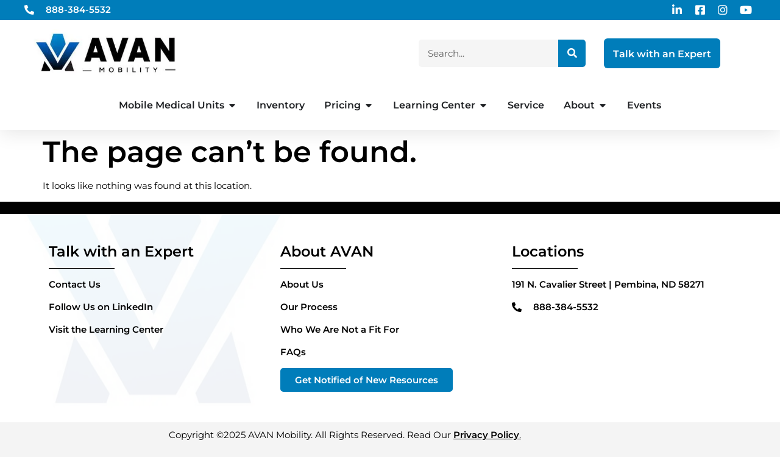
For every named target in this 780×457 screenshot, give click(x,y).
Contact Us (75, 284)
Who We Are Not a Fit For (339, 329)
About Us (302, 284)
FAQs (293, 352)
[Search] (572, 53)
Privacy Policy (486, 435)
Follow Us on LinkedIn (101, 307)
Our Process (309, 307)
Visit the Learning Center (106, 329)
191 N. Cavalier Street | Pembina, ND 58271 (608, 284)
